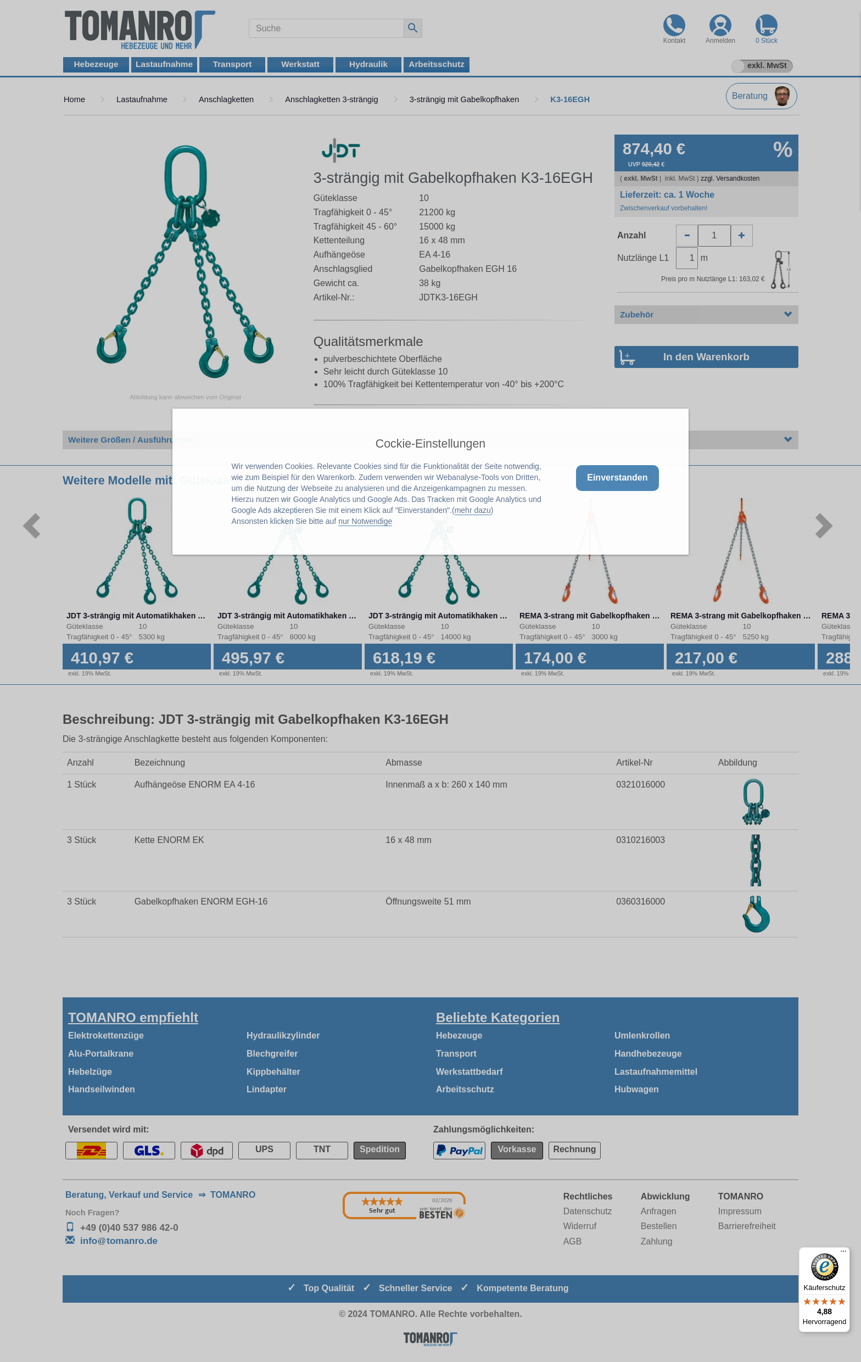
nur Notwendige (365, 521)
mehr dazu (473, 510)
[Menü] (843, 1253)
